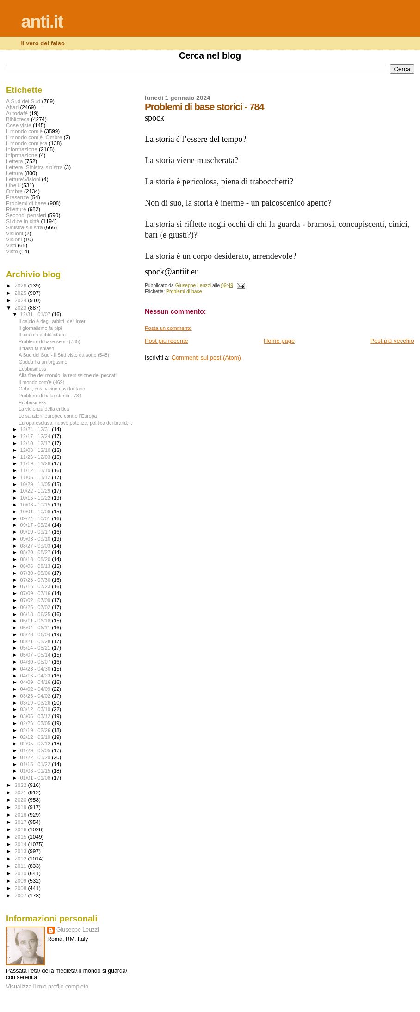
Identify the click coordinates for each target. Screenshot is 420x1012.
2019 (21, 807)
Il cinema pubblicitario (42, 334)
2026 (21, 285)
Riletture (16, 209)
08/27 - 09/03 (36, 546)
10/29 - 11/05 (36, 484)
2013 (21, 851)
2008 (21, 888)
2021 (21, 792)
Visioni (14, 239)
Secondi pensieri (26, 215)
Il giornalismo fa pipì (40, 328)
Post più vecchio (392, 340)
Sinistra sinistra (24, 227)
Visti (11, 245)
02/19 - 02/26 (36, 730)
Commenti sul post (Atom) (206, 357)
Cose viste (18, 125)
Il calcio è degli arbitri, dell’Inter (52, 321)
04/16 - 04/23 (36, 675)
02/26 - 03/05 (36, 723)
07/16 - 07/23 (36, 586)
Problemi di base (184, 291)
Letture (14, 173)
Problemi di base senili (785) (49, 341)
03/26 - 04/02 (36, 696)
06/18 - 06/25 (36, 614)
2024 (21, 300)
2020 (21, 800)
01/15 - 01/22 (36, 764)
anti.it (41, 21)
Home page (279, 340)
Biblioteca (18, 119)
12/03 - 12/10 (36, 450)
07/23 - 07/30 (36, 580)
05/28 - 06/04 (36, 634)
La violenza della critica (44, 409)
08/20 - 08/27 (36, 552)
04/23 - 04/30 (36, 668)
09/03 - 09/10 (36, 539)
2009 (21, 881)
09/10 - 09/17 (36, 532)
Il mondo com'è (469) (41, 382)
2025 (21, 293)
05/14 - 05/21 (36, 648)
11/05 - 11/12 (36, 477)
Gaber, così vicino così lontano (52, 388)
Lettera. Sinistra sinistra (34, 167)
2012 (21, 858)
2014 (21, 844)
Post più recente (166, 340)
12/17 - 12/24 (36, 436)
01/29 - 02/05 (36, 750)
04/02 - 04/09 (36, 689)
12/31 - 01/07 (36, 314)
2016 (21, 829)
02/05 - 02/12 (36, 743)
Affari (12, 107)
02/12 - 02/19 (36, 737)
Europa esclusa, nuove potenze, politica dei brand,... (75, 423)
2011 (21, 866)
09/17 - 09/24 (36, 525)
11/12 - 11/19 (36, 470)
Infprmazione (21, 155)
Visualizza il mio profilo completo (47, 986)
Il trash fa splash (36, 348)
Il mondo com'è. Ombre (34, 137)
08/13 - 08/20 (36, 559)
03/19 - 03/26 (36, 703)
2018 (21, 814)
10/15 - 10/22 (36, 497)
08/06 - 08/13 (36, 566)
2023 (21, 308)
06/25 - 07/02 (36, 607)
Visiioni (14, 233)
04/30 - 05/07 (36, 662)
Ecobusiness (32, 369)
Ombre (14, 191)
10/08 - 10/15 (36, 504)
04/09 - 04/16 (36, 682)
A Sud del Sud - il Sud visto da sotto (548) (64, 355)
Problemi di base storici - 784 (50, 395)
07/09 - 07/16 (36, 593)
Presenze (17, 197)
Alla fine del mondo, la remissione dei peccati (68, 375)
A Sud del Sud (23, 101)
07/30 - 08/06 (36, 573)
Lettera (14, 161)
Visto (12, 251)
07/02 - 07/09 (36, 600)
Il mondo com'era (27, 143)
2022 (21, 785)
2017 (21, 822)
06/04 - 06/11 (36, 627)
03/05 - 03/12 (36, 716)
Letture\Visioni (23, 179)
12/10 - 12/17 (36, 443)
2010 (21, 873)
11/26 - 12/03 (36, 457)
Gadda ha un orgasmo (43, 362)
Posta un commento (168, 328)
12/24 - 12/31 (36, 429)
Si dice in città (22, 221)
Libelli (13, 185)
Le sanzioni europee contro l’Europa (58, 416)
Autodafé (17, 113)
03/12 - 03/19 (36, 709)
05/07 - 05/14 (36, 655)
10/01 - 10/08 (36, 511)
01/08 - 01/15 (36, 771)
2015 (21, 837)
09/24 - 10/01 (36, 518)
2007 (21, 895)
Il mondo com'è (24, 131)
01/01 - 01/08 (36, 777)
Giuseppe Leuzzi (77, 930)
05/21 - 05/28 (36, 641)
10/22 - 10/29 (36, 491)
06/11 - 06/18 (36, 620)
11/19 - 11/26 (36, 463)
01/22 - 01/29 (36, 757)
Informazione (21, 149)
